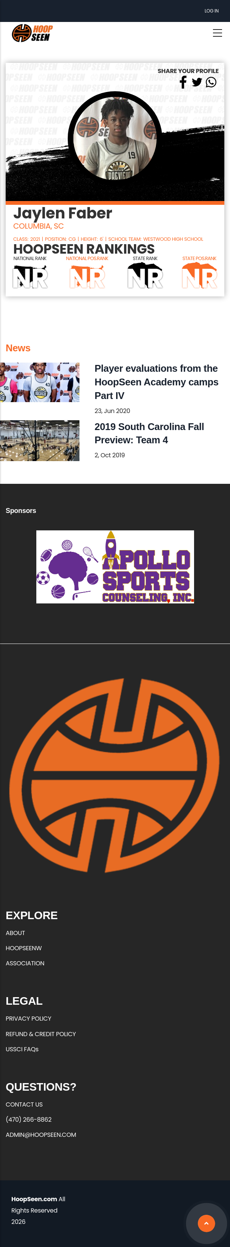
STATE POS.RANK (199, 258)
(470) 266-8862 (28, 1119)
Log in (212, 11)
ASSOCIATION (25, 963)
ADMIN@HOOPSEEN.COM (41, 1134)
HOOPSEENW (24, 948)
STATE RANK (145, 258)
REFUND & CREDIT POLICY (41, 1034)
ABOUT (15, 933)
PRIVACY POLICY (28, 1018)
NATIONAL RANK (30, 258)
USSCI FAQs (22, 1049)
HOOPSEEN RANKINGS (84, 249)
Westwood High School (173, 239)
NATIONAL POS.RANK (87, 258)
